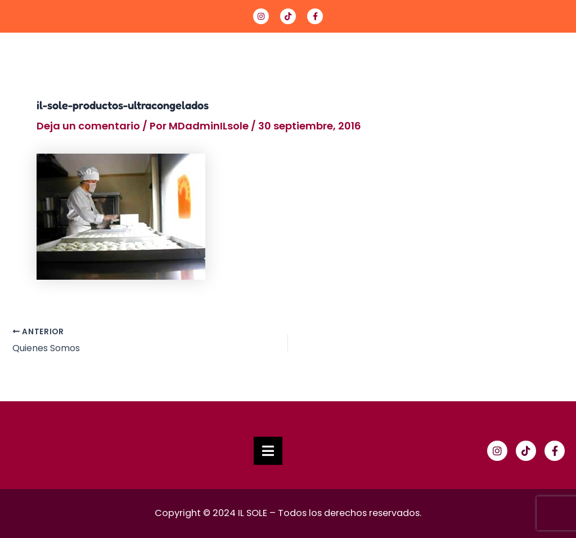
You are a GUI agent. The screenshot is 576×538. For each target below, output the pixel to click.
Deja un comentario (88, 126)
